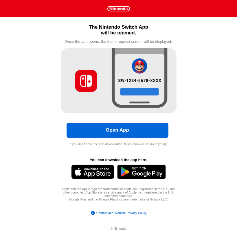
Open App (117, 130)
